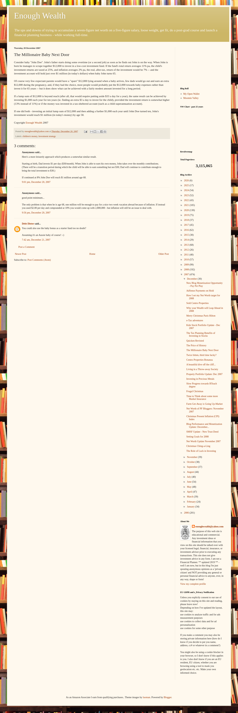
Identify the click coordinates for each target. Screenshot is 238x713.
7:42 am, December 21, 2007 (36, 239)
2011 (186, 254)
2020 (187, 210)
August (191, 472)
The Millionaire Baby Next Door (202, 350)
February (191, 501)
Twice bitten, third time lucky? (201, 355)
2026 (187, 180)
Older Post (163, 254)
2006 (187, 512)
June (189, 481)
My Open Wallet (191, 94)
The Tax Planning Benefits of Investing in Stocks (200, 334)
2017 (187, 225)
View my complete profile (193, 584)
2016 (187, 230)
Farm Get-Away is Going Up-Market (204, 404)
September (192, 467)
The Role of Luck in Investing (201, 451)
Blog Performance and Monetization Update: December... (204, 425)
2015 (187, 235)
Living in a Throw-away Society (202, 369)
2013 (187, 245)
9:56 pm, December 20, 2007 (36, 212)
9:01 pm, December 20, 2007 (36, 182)
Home (92, 254)
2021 (187, 205)
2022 (187, 200)
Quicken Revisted (195, 340)
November (192, 457)
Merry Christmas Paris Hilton (200, 315)
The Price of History (196, 345)
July (189, 477)
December (192, 279)
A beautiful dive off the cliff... (201, 364)
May (189, 487)
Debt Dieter (28, 223)
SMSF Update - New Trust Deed (202, 431)
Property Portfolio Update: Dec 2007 (204, 374)
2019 (187, 215)
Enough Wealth (40, 15)
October (191, 462)
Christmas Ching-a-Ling (198, 446)
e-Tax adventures (194, 320)
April (190, 491)
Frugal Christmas (194, 391)
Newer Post (20, 254)
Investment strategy (47, 136)
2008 (187, 269)
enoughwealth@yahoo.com (209, 526)
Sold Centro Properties (197, 303)
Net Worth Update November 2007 (203, 441)
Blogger (167, 697)
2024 (187, 190)
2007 (187, 274)
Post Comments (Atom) (39, 260)
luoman (146, 697)
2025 (187, 185)
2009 (187, 264)
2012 (187, 249)
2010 (187, 259)
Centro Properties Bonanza (199, 360)
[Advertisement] (202, 64)
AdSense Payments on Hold (200, 290)
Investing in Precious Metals (200, 379)
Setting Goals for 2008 (197, 436)
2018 (187, 220)
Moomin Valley (191, 98)
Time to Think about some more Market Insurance (202, 398)
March (190, 496)
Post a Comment (26, 247)
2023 (187, 195)
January (191, 506)
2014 (187, 239)
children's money (29, 136)
